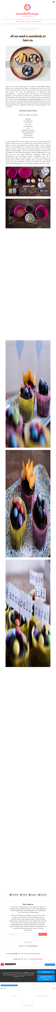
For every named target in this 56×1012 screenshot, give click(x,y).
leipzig (18, 21)
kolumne (29, 21)
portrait (23, 21)
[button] (53, 2)
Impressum (24, 1005)
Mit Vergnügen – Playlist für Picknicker (30, 99)
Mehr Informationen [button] (18, 978)
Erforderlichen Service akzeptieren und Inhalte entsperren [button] (46, 978)
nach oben (14, 995)
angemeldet (14, 953)
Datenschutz (31, 1005)
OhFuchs (46, 995)
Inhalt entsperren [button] (46, 972)
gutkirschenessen (36, 21)
